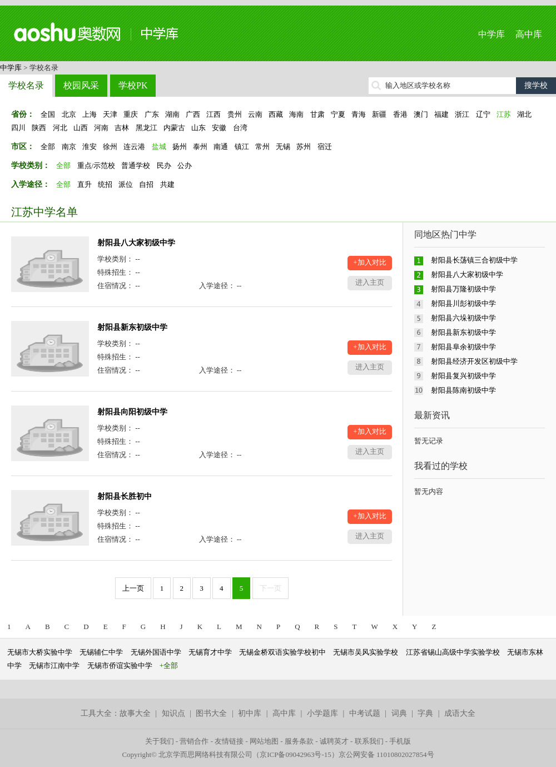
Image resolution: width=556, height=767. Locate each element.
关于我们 (159, 741)
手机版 (400, 741)
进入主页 (369, 282)
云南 (255, 114)
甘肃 (317, 114)
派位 (125, 184)
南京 (69, 146)
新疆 (379, 114)
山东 (198, 127)
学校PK (132, 85)
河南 (101, 127)
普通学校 (135, 165)
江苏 (504, 114)
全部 (48, 146)
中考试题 (364, 713)
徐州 (110, 146)
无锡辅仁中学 (101, 652)
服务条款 (299, 741)
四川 (18, 127)
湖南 (172, 114)
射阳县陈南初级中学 (463, 390)
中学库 (491, 34)
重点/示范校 (96, 165)
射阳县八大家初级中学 (136, 243)
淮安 (89, 146)
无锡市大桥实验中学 (39, 652)
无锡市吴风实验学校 (365, 652)
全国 (48, 114)
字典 (425, 713)
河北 (60, 127)
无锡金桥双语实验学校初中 (282, 652)
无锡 (283, 146)
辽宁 (483, 114)
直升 (84, 184)
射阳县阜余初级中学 (463, 347)
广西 (193, 114)
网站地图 (264, 741)
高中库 (528, 34)
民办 (164, 165)
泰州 (200, 146)
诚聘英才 (334, 741)
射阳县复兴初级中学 (463, 376)
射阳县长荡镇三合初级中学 (474, 260)
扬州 (179, 146)
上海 (89, 114)
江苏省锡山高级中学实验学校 (453, 652)
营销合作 (194, 741)
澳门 (421, 114)
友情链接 (229, 741)
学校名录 (26, 85)
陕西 (39, 127)
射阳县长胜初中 (124, 496)
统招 (105, 184)
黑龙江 (146, 127)
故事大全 (135, 713)
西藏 (276, 114)
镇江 (242, 146)
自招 (146, 184)
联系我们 (369, 741)
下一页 (270, 588)
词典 (399, 713)
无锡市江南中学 (54, 665)
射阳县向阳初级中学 (132, 412)
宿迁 (324, 146)
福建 (441, 114)
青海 (358, 114)
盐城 (159, 146)
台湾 (240, 127)
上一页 (133, 588)
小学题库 (322, 713)
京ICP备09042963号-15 (295, 754)
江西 (213, 114)
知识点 (173, 713)
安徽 (219, 127)
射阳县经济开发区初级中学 (474, 361)
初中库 (249, 713)
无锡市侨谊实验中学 (119, 665)
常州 (262, 146)
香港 (400, 114)
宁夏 (338, 114)
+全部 (169, 665)
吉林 (122, 127)
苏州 (303, 146)
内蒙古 (174, 127)
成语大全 (459, 713)
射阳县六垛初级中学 (463, 318)
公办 (184, 165)
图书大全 (211, 713)
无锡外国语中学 (156, 652)
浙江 (462, 114)
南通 (221, 146)
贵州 (234, 114)
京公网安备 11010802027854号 (386, 754)
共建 (167, 184)
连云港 (134, 146)
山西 (80, 127)
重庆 (130, 114)
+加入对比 (369, 262)
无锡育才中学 (210, 652)
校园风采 (81, 85)
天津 (110, 114)
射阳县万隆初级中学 (463, 289)
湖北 (524, 114)
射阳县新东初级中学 (132, 327)
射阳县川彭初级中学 (463, 303)
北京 (69, 114)
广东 (152, 114)
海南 (296, 114)
